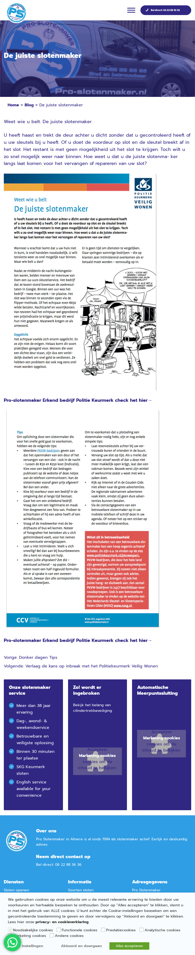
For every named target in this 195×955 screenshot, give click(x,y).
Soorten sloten (80, 890)
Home (13, 105)
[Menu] (131, 10)
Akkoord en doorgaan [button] (81, 946)
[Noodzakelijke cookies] (10, 930)
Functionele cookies (79, 930)
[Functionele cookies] (59, 930)
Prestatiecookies (121, 930)
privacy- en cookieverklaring (62, 922)
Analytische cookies (162, 930)
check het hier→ (133, 400)
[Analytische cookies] (141, 930)
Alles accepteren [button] (129, 946)
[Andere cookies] (52, 935)
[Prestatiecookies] (103, 930)
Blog (29, 105)
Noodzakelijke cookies (33, 930)
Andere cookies (69, 935)
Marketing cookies (97, 756)
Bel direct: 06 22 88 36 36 (165, 10)
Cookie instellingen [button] (25, 946)
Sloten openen (16, 890)
